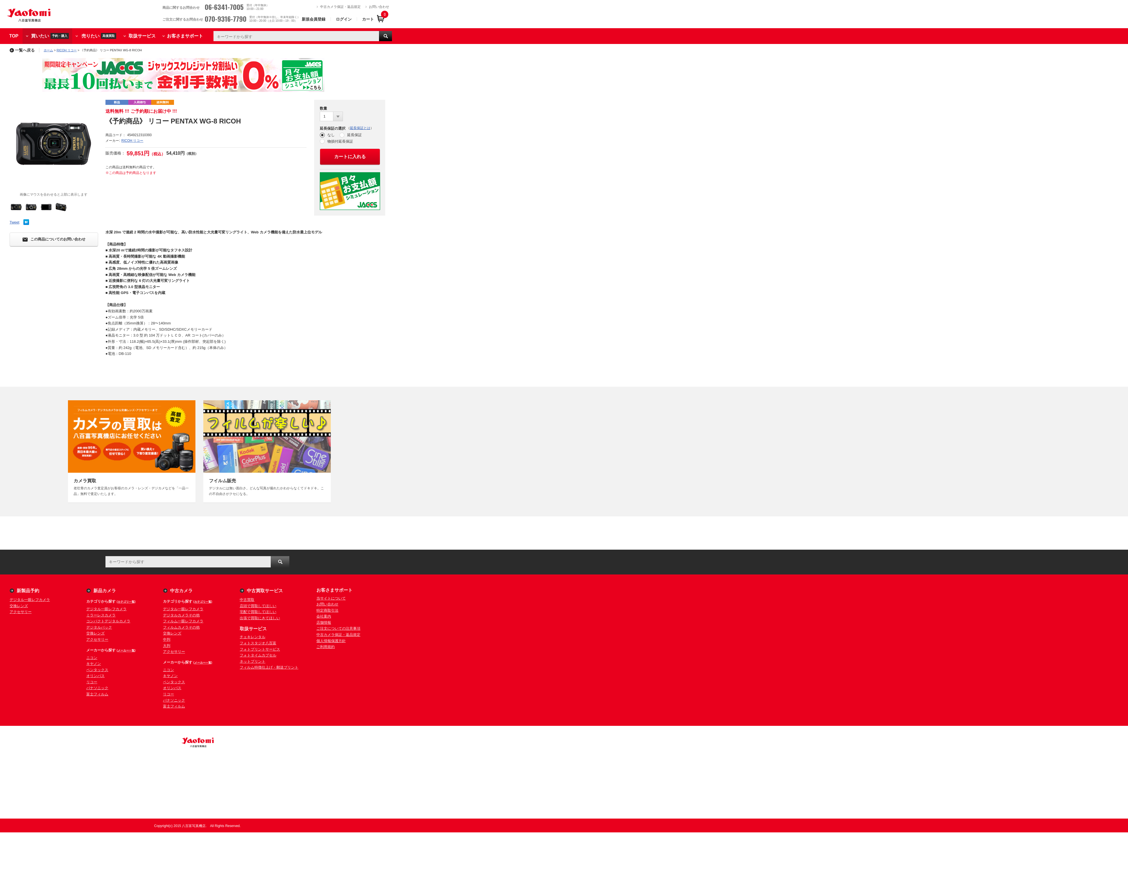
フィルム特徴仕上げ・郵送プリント (269, 667)
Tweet (14, 222)
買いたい (50, 36)
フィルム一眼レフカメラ (183, 621)
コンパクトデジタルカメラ (108, 621)
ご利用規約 (325, 647)
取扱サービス (142, 36)
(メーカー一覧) (126, 650)
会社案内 (323, 616)
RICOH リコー (67, 50)
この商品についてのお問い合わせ (54, 239)
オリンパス (95, 676)
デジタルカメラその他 (181, 615)
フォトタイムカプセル (258, 655)
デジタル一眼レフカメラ (30, 600)
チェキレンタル (252, 637)
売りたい (98, 36)
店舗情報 (323, 622)
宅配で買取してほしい (258, 612)
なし (331, 135)
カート (368, 19)
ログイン (344, 19)
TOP (14, 36)
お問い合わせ (379, 7)
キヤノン (93, 664)
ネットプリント (252, 661)
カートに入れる (350, 156)
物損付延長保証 (340, 141)
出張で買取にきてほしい (260, 618)
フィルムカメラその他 (181, 627)
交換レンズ (19, 606)
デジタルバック (99, 627)
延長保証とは (360, 128)
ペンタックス (97, 670)
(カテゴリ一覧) (126, 601)
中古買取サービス (265, 590)
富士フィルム (97, 694)
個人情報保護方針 (331, 641)
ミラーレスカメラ (101, 615)
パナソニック (97, 688)
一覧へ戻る (22, 50)
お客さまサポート (185, 36)
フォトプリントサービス (260, 649)
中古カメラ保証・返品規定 (340, 7)
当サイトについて (331, 598)
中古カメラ (181, 590)
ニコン (91, 658)
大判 (166, 646)
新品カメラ (104, 590)
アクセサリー (21, 612)
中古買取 (247, 600)
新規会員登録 (313, 19)
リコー (91, 682)
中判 (166, 639)
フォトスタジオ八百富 (258, 643)
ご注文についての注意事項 (338, 628)
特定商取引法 (327, 610)
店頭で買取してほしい (258, 606)
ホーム (48, 50)
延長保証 (354, 135)
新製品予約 (28, 590)
